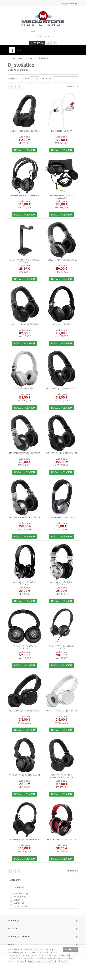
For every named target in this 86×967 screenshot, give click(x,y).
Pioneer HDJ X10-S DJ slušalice (24, 517)
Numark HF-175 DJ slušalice (61, 839)
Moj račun (13, 928)
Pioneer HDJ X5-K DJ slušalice (24, 324)
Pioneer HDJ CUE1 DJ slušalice (24, 131)
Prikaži (26, 78)
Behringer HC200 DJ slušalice (24, 775)
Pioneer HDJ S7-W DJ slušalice (61, 711)
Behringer (20, 896)
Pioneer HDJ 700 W (24, 388)
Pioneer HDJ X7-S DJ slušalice (24, 453)
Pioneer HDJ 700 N (61, 324)
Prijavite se (43, 36)
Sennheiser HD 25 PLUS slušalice (61, 196)
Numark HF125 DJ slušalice (62, 517)
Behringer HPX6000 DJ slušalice (24, 647)
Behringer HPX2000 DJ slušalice (61, 583)
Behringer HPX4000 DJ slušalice (24, 583)
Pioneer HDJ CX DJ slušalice (24, 839)
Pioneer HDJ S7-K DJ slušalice (24, 711)
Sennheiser (21, 906)
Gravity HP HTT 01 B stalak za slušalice (24, 261)
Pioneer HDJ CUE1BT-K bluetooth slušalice (61, 776)
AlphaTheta (21, 893)
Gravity (18, 899)
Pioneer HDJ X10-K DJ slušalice (61, 453)
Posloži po (47, 78)
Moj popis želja (69, 3)
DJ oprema (17, 58)
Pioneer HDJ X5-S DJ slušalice (61, 260)
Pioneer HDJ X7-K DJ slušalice (61, 388)
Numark (19, 903)
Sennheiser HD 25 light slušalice (61, 647)
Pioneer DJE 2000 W (61, 131)
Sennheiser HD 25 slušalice (24, 195)
